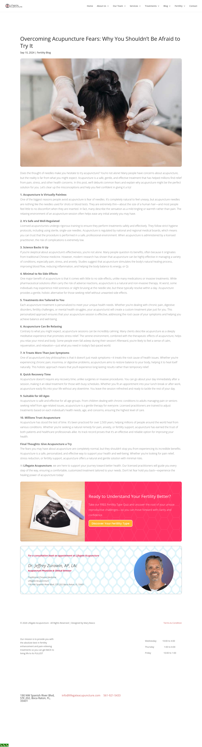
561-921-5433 (112, 695)
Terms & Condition (172, 622)
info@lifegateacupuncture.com (81, 695)
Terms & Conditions (80, 650)
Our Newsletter (80, 646)
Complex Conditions (122, 639)
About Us (101, 6)
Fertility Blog (44, 52)
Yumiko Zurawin (80, 643)
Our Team (118, 6)
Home (90, 6)
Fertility (179, 6)
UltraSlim (121, 643)
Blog (165, 6)
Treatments (151, 6)
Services (134, 6)
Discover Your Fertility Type (110, 523)
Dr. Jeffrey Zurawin (80, 639)
